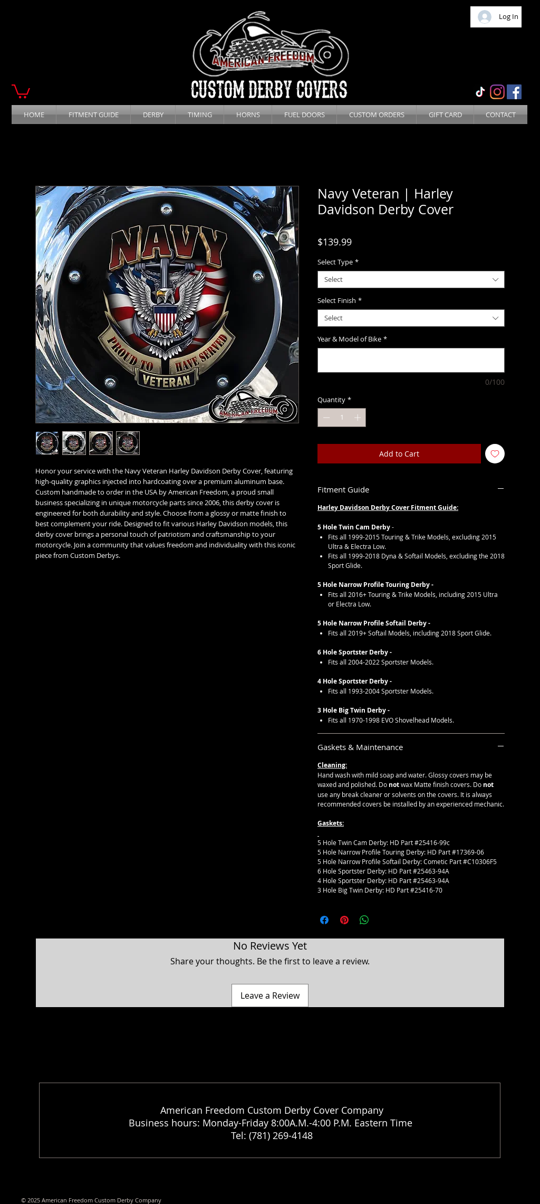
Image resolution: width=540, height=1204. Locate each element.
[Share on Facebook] (324, 920)
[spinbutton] (342, 417)
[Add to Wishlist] (495, 453)
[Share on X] (384, 920)
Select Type (338, 262)
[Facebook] (514, 91)
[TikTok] (480, 91)
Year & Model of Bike (352, 339)
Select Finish (339, 301)
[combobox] (411, 280)
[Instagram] (497, 91)
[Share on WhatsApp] (364, 920)
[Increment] (358, 417)
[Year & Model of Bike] (411, 360)
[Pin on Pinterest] (344, 920)
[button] (21, 90)
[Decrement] (325, 417)
